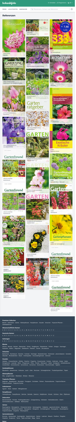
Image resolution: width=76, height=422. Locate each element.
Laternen (44, 416)
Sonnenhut (32, 365)
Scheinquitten (27, 356)
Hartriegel (63, 346)
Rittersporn (44, 363)
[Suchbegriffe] (50, 9)
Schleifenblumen (65, 363)
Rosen (20, 356)
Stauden (41, 322)
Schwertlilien (6, 365)
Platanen (32, 348)
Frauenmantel (41, 361)
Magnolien (18, 348)
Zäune (38, 418)
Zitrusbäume (45, 348)
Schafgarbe (56, 363)
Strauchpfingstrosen (38, 356)
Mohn (19, 363)
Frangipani (28, 381)
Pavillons (56, 416)
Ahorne (4, 346)
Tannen (38, 348)
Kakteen (14, 389)
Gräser (61, 361)
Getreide (29, 394)
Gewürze (36, 394)
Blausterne (5, 370)
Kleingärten (64, 407)
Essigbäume (35, 346)
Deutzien (20, 354)
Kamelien (68, 354)
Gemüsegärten (37, 407)
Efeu (3, 376)
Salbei (50, 363)
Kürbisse (56, 394)
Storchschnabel (49, 365)
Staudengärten (64, 409)
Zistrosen (47, 356)
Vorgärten (16, 411)
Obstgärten (35, 409)
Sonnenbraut (24, 365)
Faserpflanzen (16, 394)
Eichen (29, 346)
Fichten (51, 346)
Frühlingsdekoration (24, 400)
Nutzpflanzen (34, 322)
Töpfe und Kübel (26, 418)
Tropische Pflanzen (57, 322)
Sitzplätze (5, 418)
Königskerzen (6, 363)
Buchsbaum (13, 354)
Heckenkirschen (42, 354)
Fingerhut (33, 361)
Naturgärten (27, 409)
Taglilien (57, 365)
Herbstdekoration (53, 400)
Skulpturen (12, 418)
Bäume (4, 322)
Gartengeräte (21, 416)
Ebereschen (22, 346)
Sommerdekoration (7, 401)
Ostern (61, 400)
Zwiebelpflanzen (7, 324)
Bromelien (21, 381)
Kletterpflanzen (24, 322)
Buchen (15, 346)
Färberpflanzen (6, 394)
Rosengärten (54, 409)
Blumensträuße (6, 400)
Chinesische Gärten (25, 407)
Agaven (4, 389)
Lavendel (13, 363)
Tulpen (66, 370)
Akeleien (4, 361)
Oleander (5, 356)
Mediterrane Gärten (17, 409)
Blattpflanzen (13, 381)
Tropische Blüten (7, 383)
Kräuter (50, 394)
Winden (25, 376)
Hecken (38, 416)
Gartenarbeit (12, 416)
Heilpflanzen (43, 394)
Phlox (32, 363)
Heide (66, 361)
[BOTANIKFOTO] (9, 3)
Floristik (14, 400)
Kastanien (5, 348)
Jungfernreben (10, 376)
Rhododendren (13, 356)
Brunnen (4, 416)
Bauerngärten (6, 407)
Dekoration (11, 322)
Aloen (9, 389)
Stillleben (17, 401)
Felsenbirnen (43, 346)
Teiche (18, 418)
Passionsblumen (49, 381)
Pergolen (62, 416)
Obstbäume (25, 348)
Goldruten (55, 361)
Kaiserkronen (13, 370)
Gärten (17, 322)
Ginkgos (56, 346)
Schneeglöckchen (46, 370)
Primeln (37, 363)
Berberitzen (5, 354)
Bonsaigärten (15, 407)
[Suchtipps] (71, 9)
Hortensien (51, 354)
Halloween (44, 400)
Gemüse (23, 394)
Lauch (26, 370)
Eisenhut (26, 361)
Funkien (49, 361)
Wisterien (31, 376)
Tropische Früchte (18, 383)
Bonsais (10, 346)
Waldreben (19, 376)
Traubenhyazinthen (57, 370)
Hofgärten (45, 407)
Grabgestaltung (35, 400)
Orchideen (35, 381)
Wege (33, 418)
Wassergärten (24, 411)
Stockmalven (40, 365)
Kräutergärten (6, 409)
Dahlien (21, 361)
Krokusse (21, 370)
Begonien (5, 381)
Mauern (50, 416)
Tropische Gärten (7, 411)
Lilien (31, 370)
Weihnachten (25, 401)
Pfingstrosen (25, 363)
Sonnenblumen (15, 365)
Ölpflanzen (67, 394)
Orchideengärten (45, 409)
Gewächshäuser (30, 416)
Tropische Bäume (60, 381)
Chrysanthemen (13, 361)
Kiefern (11, 348)
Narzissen (36, 370)
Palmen (41, 381)
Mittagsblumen (22, 389)
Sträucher (48, 322)
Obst (61, 394)
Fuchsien (27, 354)
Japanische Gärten (54, 407)
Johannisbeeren (60, 354)
